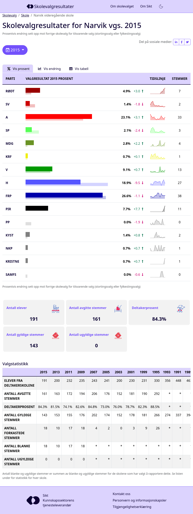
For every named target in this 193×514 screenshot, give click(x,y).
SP (7, 130)
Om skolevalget (122, 6)
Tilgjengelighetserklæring (132, 507)
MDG (9, 143)
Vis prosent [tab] (18, 69)
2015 (13, 50)
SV (7, 104)
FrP (8, 196)
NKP (9, 248)
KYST (9, 235)
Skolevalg (9, 15)
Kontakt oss (121, 494)
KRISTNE (12, 261)
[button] (161, 6)
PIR (8, 209)
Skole (25, 15)
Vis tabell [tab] (79, 69)
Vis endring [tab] (49, 69)
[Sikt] (51, 6)
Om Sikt (146, 6)
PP (8, 222)
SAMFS (11, 274)
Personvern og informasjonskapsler (140, 500)
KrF (9, 156)
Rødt (10, 91)
